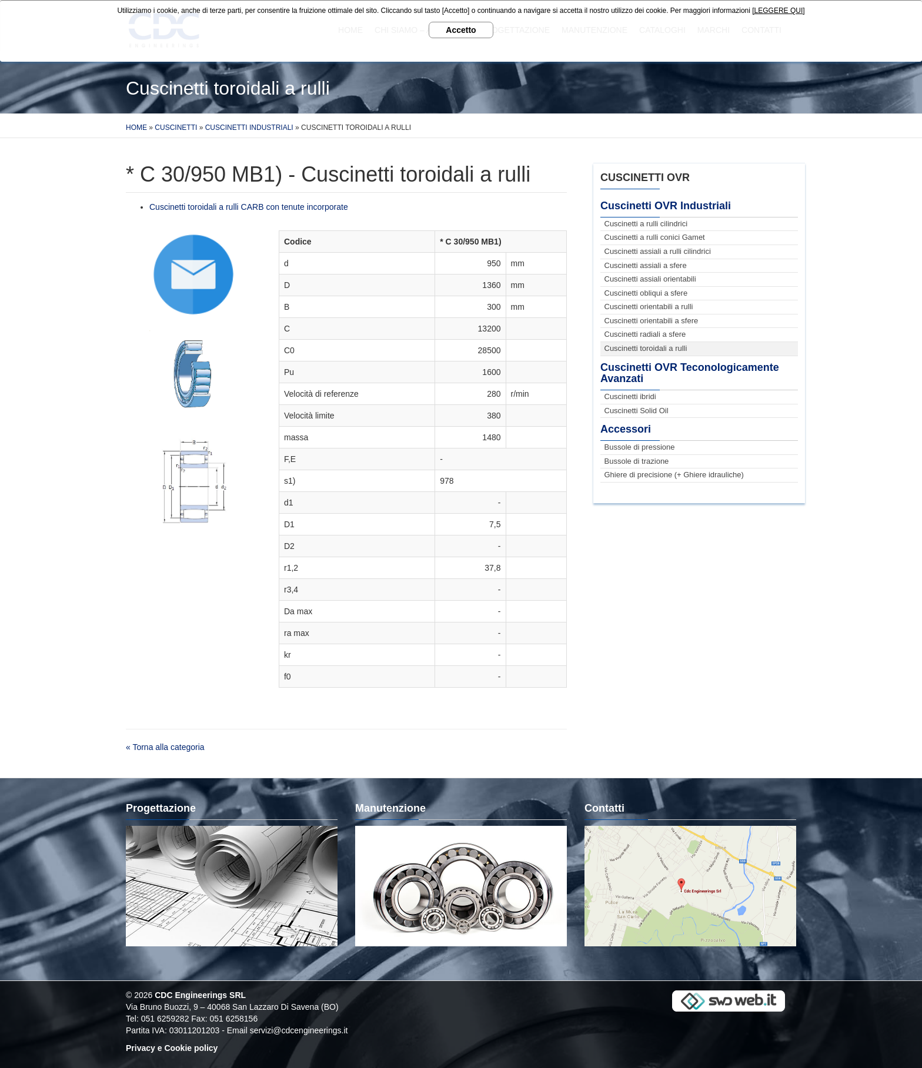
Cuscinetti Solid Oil (636, 410)
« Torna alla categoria (165, 747)
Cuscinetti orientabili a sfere (651, 320)
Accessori (625, 429)
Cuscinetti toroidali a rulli (645, 348)
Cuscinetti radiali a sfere (645, 334)
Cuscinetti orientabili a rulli (648, 306)
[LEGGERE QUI (777, 10)
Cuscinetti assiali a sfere (645, 265)
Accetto (461, 30)
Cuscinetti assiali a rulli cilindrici (657, 251)
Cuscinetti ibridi (630, 396)
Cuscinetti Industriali (249, 127)
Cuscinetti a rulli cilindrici (646, 223)
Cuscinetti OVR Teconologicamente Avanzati (689, 373)
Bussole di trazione (636, 461)
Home (136, 127)
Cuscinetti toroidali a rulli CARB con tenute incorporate (248, 207)
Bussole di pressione (639, 447)
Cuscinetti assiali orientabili (650, 278)
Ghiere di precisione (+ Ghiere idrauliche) (674, 474)
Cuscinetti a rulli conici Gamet (654, 237)
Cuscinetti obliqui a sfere (646, 293)
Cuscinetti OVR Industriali (665, 206)
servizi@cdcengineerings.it (299, 1030)
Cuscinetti (176, 127)
